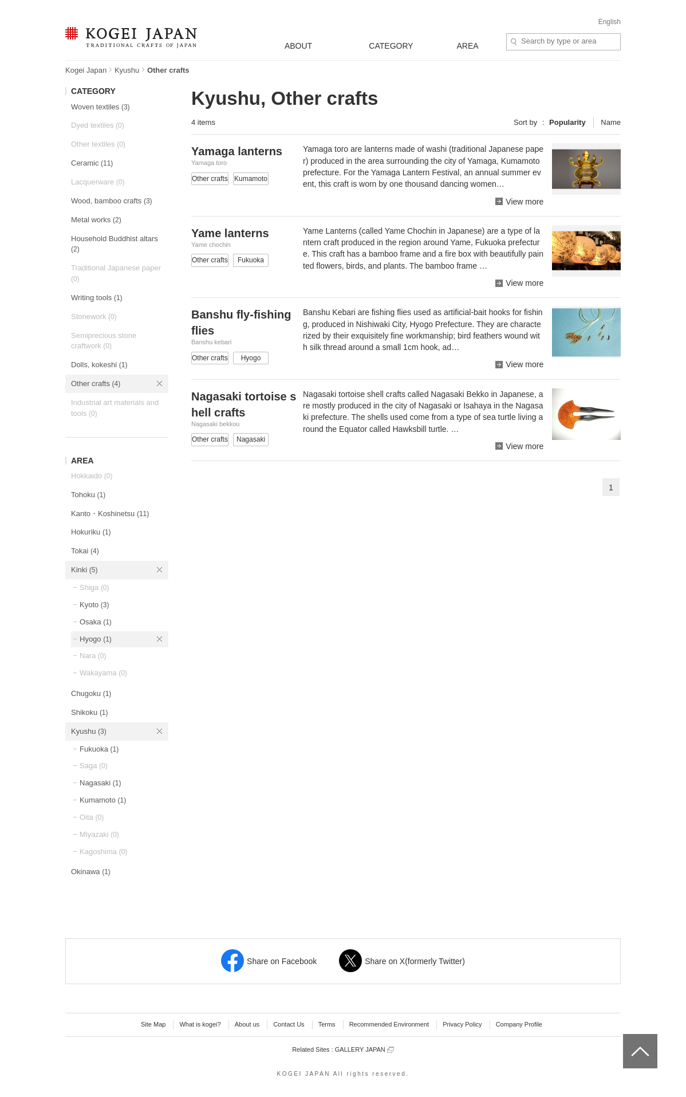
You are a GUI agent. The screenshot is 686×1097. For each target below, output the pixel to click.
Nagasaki (100, 782)
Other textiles (98, 144)
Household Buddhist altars (114, 244)
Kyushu (127, 70)
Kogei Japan (86, 70)
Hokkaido (91, 475)
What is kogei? (199, 1024)
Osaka (96, 622)
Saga (94, 765)
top (627, 1038)
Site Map (153, 1024)
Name (611, 122)
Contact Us (288, 1024)
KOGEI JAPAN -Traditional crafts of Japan (130, 38)
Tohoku (88, 494)
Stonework (94, 316)
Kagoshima (103, 851)
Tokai (85, 550)
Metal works (96, 219)
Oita (92, 817)
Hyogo (96, 639)
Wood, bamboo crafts (111, 200)
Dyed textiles (97, 125)
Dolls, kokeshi (99, 364)
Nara (93, 655)
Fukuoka (99, 749)
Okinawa (91, 871)
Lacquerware (97, 182)
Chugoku (91, 693)
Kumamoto (103, 800)
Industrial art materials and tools (115, 408)
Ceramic (92, 163)
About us (247, 1024)
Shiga (94, 587)
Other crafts (95, 383)
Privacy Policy (462, 1024)
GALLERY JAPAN (364, 1049)
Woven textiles (100, 107)
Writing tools (97, 297)
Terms (327, 1024)
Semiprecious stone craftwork (103, 341)
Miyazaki (99, 834)
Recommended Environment (389, 1024)
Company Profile (519, 1024)
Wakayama (103, 673)
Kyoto (94, 604)
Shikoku (89, 712)
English (609, 22)
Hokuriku (91, 532)
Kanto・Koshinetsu (110, 513)
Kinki (84, 569)
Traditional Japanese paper (116, 273)
